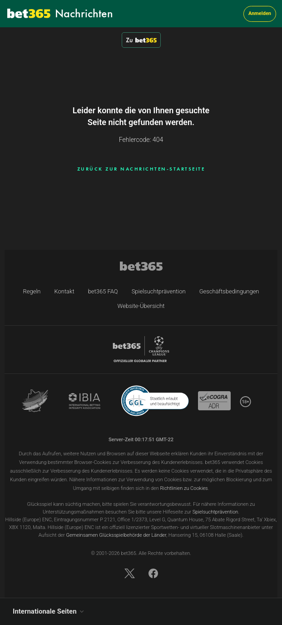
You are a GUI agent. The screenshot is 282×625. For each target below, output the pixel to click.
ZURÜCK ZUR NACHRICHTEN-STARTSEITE (141, 169)
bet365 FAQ (103, 291)
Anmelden (259, 13)
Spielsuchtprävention (159, 291)
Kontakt (64, 291)
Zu (141, 40)
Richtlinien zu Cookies (184, 488)
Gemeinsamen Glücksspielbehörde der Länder (116, 535)
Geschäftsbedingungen (229, 291)
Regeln (31, 291)
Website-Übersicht (141, 305)
